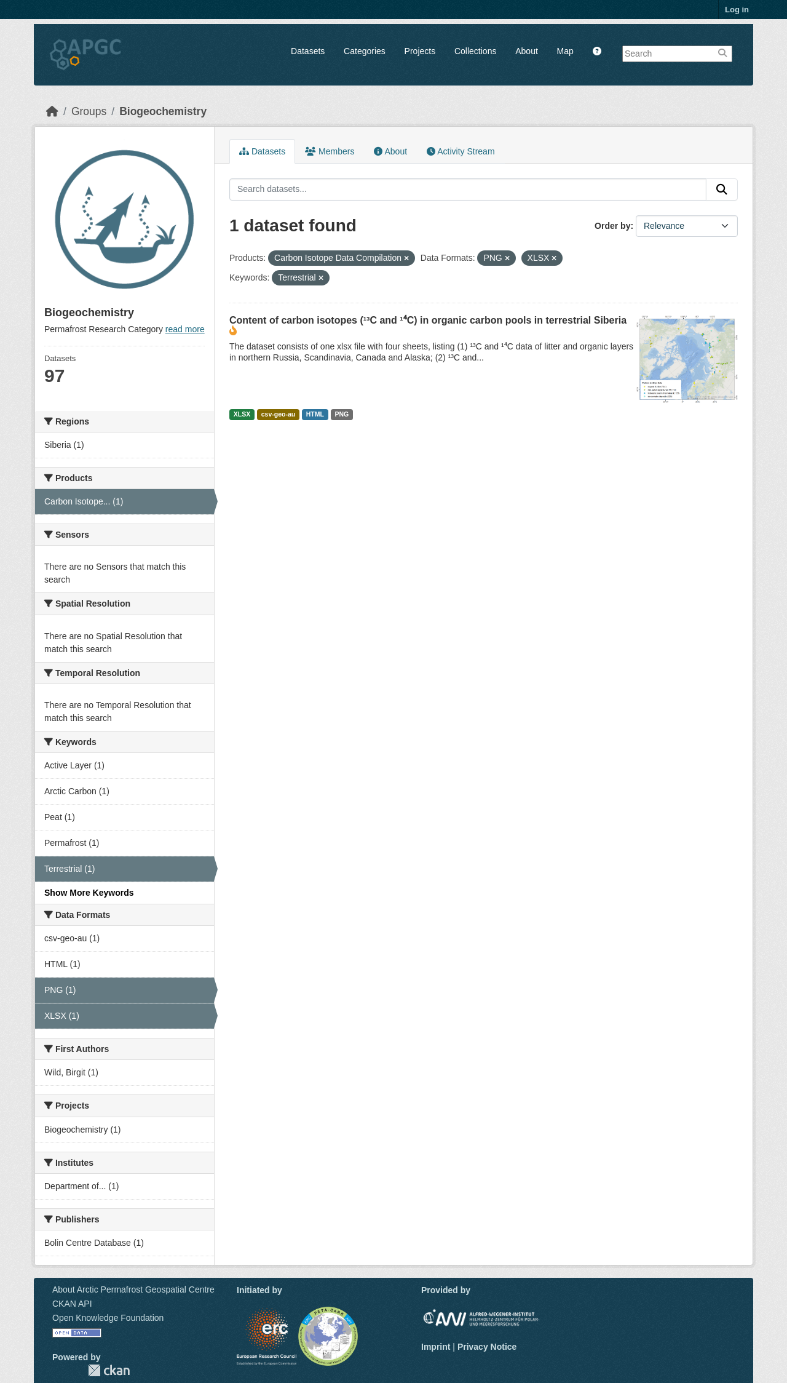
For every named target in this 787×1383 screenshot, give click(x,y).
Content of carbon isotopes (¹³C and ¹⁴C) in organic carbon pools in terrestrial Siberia (428, 320)
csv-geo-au (278, 414)
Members (329, 151)
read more (185, 329)
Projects (420, 51)
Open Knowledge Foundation (108, 1318)
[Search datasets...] (467, 189)
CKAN (109, 1370)
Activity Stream (460, 151)
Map (565, 51)
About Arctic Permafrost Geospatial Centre (133, 1289)
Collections (475, 51)
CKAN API (72, 1304)
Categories (365, 51)
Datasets (308, 51)
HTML (315, 414)
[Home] (52, 111)
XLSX (242, 414)
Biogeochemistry (163, 111)
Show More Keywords (88, 893)
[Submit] (722, 189)
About (526, 51)
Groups (88, 111)
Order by (612, 226)
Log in (737, 9)
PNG (341, 414)
